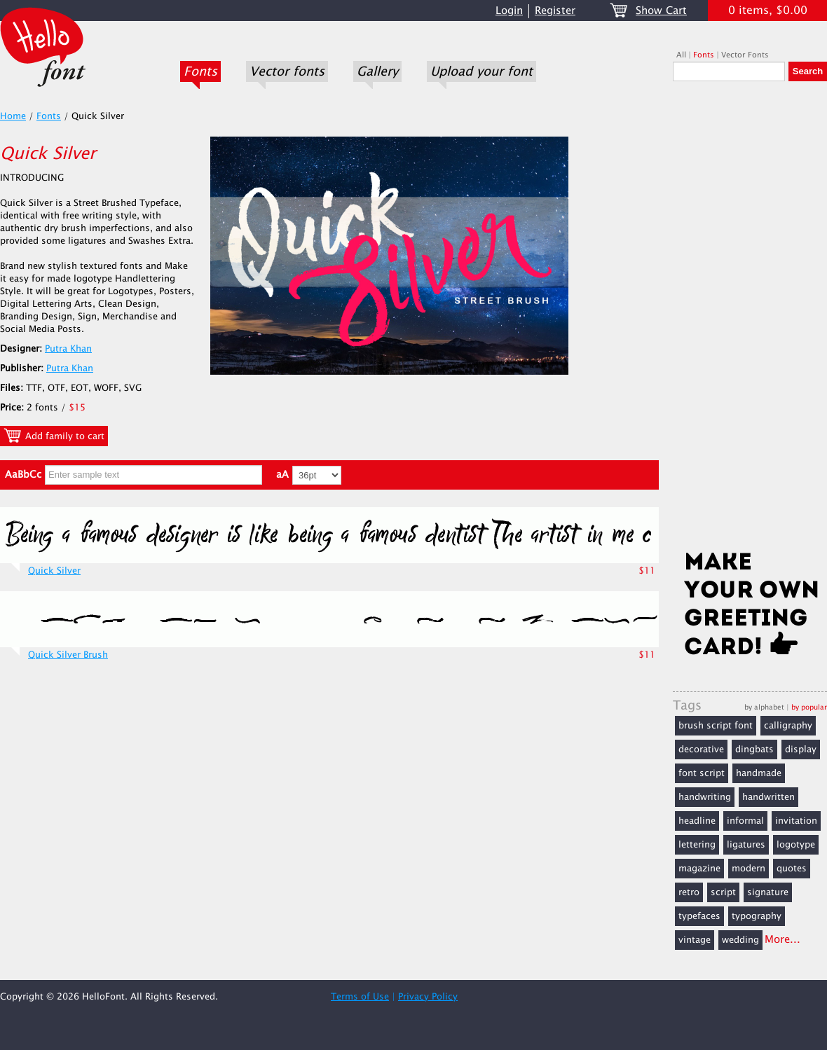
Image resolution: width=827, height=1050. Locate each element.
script (723, 892)
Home (13, 116)
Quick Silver (54, 571)
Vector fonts (287, 71)
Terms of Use (360, 997)
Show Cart (661, 11)
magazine (699, 869)
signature (767, 892)
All (681, 55)
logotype (796, 845)
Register (555, 11)
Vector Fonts (745, 55)
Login (509, 11)
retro (688, 892)
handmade (758, 773)
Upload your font (481, 71)
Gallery (377, 71)
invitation (796, 821)
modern (748, 869)
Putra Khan (68, 349)
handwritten (768, 797)
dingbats (754, 749)
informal (745, 821)
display (800, 749)
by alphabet (764, 707)
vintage (694, 940)
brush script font (715, 726)
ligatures (746, 845)
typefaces (699, 916)
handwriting (704, 797)
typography (756, 916)
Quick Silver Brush (68, 655)
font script (701, 773)
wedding (740, 940)
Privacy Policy (428, 997)
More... (782, 940)
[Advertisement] (750, 320)
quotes (792, 869)
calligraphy (788, 726)
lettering (697, 845)
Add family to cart (54, 435)
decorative (701, 749)
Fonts (200, 71)
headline (697, 821)
